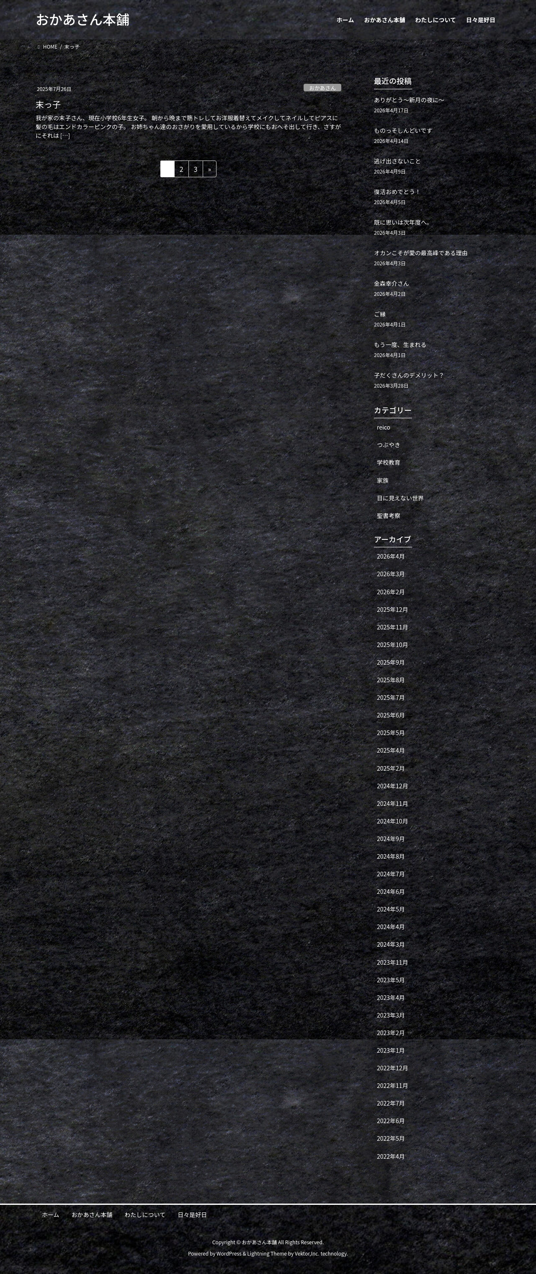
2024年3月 (391, 944)
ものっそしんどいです (403, 130)
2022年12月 (392, 1068)
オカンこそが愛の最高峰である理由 (421, 253)
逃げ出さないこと (397, 161)
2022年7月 (391, 1103)
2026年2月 (391, 592)
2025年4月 (391, 750)
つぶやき (388, 444)
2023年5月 (391, 980)
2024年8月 (391, 856)
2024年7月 (391, 874)
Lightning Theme (267, 1253)
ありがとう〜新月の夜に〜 (409, 100)
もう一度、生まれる (400, 344)
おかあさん (322, 88)
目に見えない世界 (400, 498)
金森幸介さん (391, 283)
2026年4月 (391, 556)
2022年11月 (392, 1085)
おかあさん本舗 (92, 1214)
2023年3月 (391, 1015)
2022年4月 (391, 1156)
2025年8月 (391, 680)
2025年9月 (391, 662)
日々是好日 (192, 1214)
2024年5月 (391, 909)
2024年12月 (392, 786)
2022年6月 (391, 1120)
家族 (383, 480)
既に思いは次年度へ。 (403, 222)
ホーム (50, 1214)
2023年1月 (391, 1050)
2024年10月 (392, 821)
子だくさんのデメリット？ (409, 375)
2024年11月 (392, 803)
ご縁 (380, 314)
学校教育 (388, 462)
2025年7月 (391, 697)
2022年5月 (391, 1138)
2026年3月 (391, 574)
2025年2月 (391, 768)
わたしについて (145, 1214)
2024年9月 (391, 838)
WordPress (229, 1253)
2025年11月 (392, 627)
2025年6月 (391, 715)
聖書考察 (388, 515)
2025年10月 (392, 644)
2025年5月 (391, 732)
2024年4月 (391, 926)
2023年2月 (391, 1032)
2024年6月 (391, 891)
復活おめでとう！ (397, 191)
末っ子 (48, 104)
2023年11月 (392, 962)
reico (383, 427)
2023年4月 (391, 997)
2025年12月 (392, 609)
